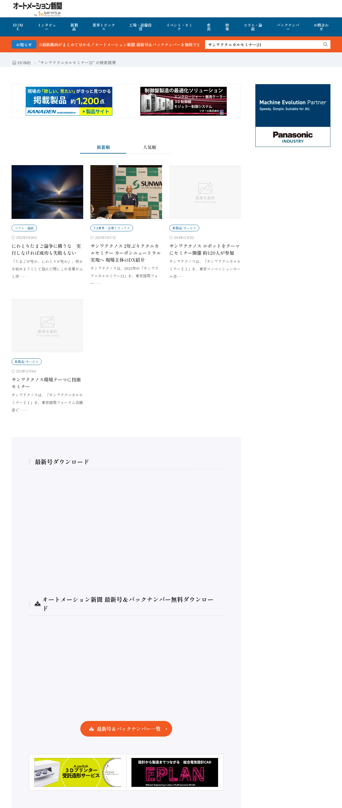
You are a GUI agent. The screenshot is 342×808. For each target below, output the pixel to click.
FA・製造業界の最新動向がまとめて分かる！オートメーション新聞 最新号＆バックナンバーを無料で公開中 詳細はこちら (135, 44)
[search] (326, 44)
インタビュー (46, 27)
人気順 (149, 147)
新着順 (103, 147)
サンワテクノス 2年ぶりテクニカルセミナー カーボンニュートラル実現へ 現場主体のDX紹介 (125, 252)
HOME (18, 27)
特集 (227, 27)
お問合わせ (321, 27)
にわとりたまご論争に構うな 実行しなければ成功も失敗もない (46, 249)
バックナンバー (288, 27)
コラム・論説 (253, 27)
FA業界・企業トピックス (112, 228)
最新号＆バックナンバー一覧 (129, 728)
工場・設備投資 (140, 27)
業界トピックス (103, 27)
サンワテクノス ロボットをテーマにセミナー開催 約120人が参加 (204, 249)
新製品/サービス (184, 228)
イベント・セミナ (179, 27)
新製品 (74, 27)
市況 (209, 27)
